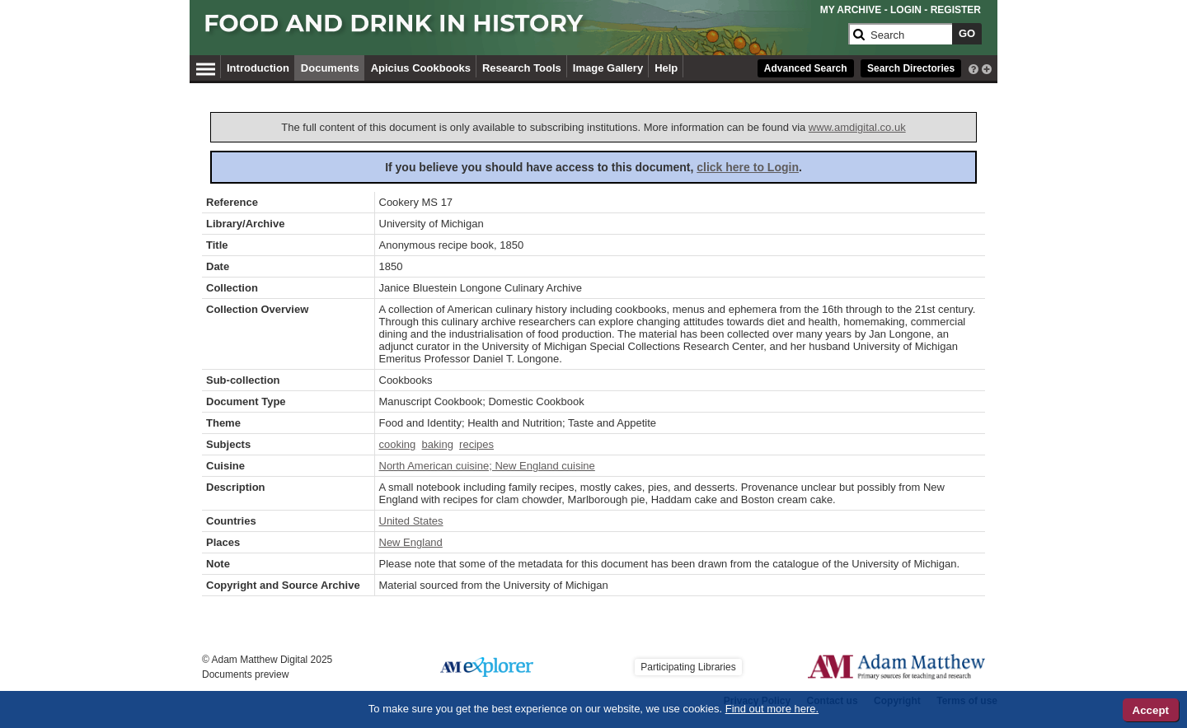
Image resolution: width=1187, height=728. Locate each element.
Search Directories (911, 68)
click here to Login (748, 167)
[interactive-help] (973, 67)
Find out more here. (772, 708)
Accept (1151, 710)
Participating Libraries (687, 667)
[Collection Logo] (523, 30)
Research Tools (521, 68)
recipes (476, 444)
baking (437, 444)
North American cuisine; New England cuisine (487, 466)
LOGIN (906, 10)
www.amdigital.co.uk (857, 127)
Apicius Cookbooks (421, 68)
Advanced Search (805, 68)
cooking (397, 444)
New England (411, 542)
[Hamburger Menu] (205, 66)
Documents (330, 68)
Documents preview (245, 674)
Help (666, 68)
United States (411, 521)
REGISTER (956, 10)
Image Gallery (608, 68)
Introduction (258, 68)
